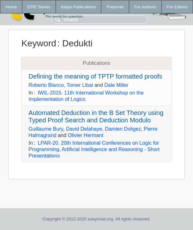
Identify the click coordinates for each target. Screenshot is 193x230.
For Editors (177, 6)
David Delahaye (84, 129)
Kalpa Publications (78, 6)
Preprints (114, 6)
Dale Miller (116, 85)
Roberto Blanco (46, 85)
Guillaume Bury (45, 129)
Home (11, 6)
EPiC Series (38, 6)
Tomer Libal (79, 85)
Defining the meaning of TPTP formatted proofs (95, 76)
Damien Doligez (123, 129)
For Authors (145, 6)
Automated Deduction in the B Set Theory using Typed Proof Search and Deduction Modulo (95, 116)
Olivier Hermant (85, 135)
